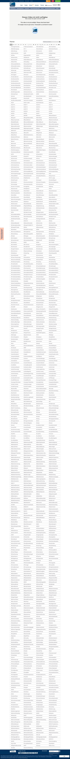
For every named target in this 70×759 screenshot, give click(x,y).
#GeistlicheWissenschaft (50, 8)
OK (64, 756)
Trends (26, 5)
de (48, 5)
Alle (11, 44)
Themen (42, 5)
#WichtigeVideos (20, 8)
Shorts (31, 5)
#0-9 (59, 44)
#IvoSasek (27, 8)
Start (21, 5)
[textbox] (51, 42)
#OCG (42, 8)
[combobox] (51, 42)
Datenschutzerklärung (23, 757)
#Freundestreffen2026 (35, 8)
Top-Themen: (12, 8)
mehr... (57, 8)
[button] (48, 1)
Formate (37, 5)
